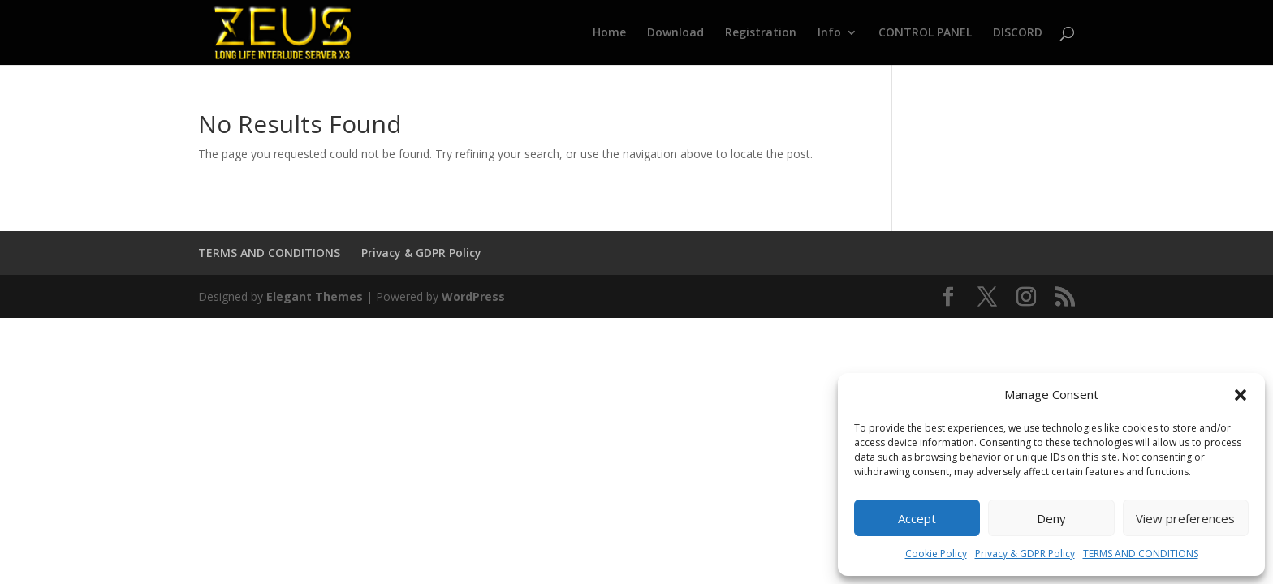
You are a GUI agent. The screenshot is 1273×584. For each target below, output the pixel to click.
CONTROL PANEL (925, 33)
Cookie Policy (936, 553)
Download (675, 33)
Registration (760, 33)
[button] (1240, 395)
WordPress (473, 296)
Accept (917, 518)
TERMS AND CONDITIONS (1140, 553)
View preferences (1185, 518)
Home (609, 33)
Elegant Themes (314, 296)
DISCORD (1017, 33)
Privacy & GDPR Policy (1025, 553)
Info (829, 33)
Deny (1051, 518)
